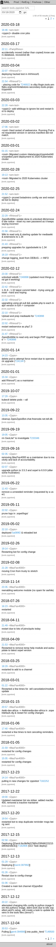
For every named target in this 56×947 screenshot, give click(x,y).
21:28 (5, 568)
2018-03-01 (10, 680)
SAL (5, 2)
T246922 (25, 84)
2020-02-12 (10, 268)
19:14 (5, 548)
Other (47, 2)
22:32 (5, 300)
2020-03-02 (10, 121)
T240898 (24, 277)
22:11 (5, 49)
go (25, 12)
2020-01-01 (10, 371)
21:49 (5, 625)
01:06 (5, 883)
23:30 (5, 274)
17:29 (5, 396)
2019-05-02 (10, 524)
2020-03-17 (10, 44)
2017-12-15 (10, 834)
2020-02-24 (10, 210)
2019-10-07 (10, 391)
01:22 (5, 685)
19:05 (5, 434)
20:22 (5, 902)
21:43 (5, 244)
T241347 (19, 361)
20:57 (5, 707)
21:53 (5, 644)
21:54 (5, 81)
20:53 (5, 928)
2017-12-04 (10, 923)
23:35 (5, 587)
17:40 (5, 728)
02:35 (5, 454)
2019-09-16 (10, 448)
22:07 (5, 71)
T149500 (49, 931)
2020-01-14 (10, 350)
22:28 (5, 105)
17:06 (5, 127)
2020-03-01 (10, 145)
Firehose (36, 2)
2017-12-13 (10, 856)
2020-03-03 (10, 100)
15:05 (5, 758)
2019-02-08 (10, 562)
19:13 (5, 175)
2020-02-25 (10, 188)
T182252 (44, 781)
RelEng (25, 2)
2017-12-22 (10, 791)
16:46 (5, 30)
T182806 (22, 846)
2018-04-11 (10, 620)
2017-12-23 (10, 772)
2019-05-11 (10, 504)
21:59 (5, 748)
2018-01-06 (10, 723)
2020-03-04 (10, 65)
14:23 (5, 355)
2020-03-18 (10, 24)
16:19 (5, 254)
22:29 (5, 215)
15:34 (5, 377)
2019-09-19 (10, 429)
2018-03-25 (10, 661)
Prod (16, 2)
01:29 (5, 861)
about (49, 944)
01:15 (5, 151)
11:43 (5, 488)
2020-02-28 (10, 169)
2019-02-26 (10, 543)
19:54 (5, 818)
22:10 (5, 312)
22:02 (5, 323)
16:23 (5, 606)
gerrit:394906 (18, 931)
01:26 (5, 872)
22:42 (5, 287)
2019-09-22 (10, 410)
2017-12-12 (10, 896)
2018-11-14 (10, 581)
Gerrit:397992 (21, 865)
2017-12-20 (10, 813)
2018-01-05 (10, 742)
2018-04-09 (10, 639)
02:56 (5, 840)
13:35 (5, 415)
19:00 (5, 797)
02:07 (5, 467)
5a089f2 (16, 532)
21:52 (5, 194)
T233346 (34, 438)
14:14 (5, 777)
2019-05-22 (10, 483)
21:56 (5, 231)
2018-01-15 (10, 701)
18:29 (5, 666)
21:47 (5, 334)
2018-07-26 (10, 601)
